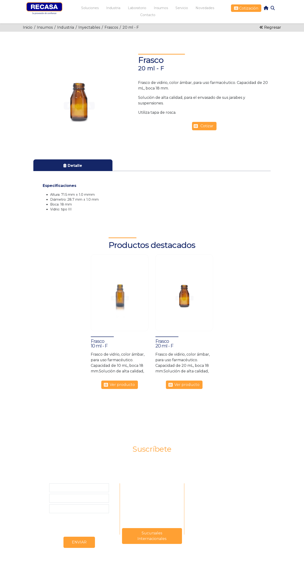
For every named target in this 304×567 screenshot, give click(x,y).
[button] (79, 96)
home (266, 8)
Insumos (45, 27)
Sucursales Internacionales (151, 536)
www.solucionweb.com (165, 561)
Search (273, 8)
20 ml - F (130, 27)
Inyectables (89, 27)
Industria (65, 27)
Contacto (147, 15)
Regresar (270, 27)
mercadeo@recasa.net (152, 504)
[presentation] (84, 524)
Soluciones (90, 8)
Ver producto (122, 384)
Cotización (248, 8)
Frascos (111, 27)
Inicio (27, 27)
